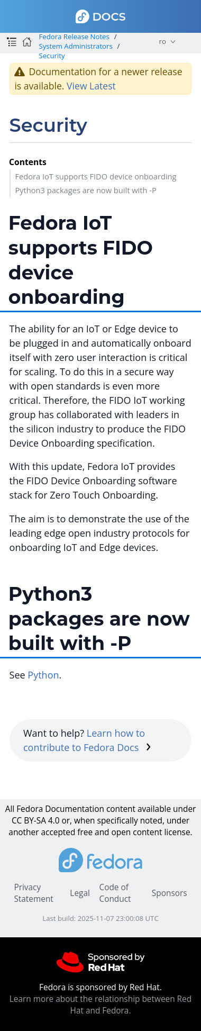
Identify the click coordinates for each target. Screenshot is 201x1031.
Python (43, 674)
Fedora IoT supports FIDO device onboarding (95, 176)
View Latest (91, 85)
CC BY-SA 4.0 (36, 820)
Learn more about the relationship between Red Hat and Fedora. (100, 1004)
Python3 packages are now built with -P (85, 190)
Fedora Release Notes (74, 36)
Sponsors (169, 893)
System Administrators (75, 46)
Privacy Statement (33, 893)
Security (52, 55)
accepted (58, 832)
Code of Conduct (115, 893)
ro (162, 41)
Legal (79, 893)
